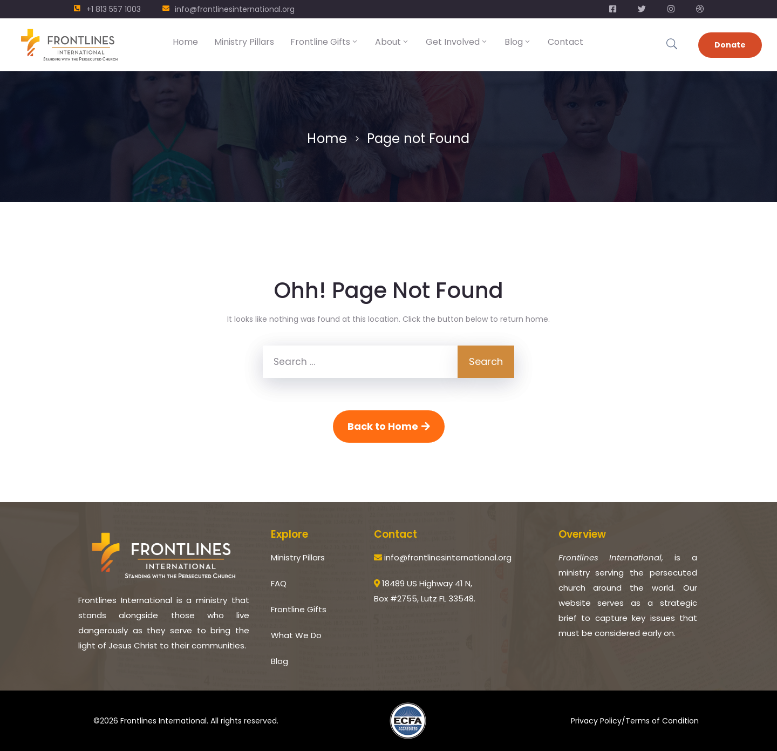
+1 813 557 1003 (113, 9)
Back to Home (388, 426)
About (392, 42)
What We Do (296, 635)
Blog (518, 42)
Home (185, 42)
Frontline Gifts (324, 42)
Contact (565, 42)
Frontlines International (163, 720)
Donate (730, 44)
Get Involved (457, 42)
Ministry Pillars (244, 42)
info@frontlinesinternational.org (235, 9)
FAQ (279, 583)
